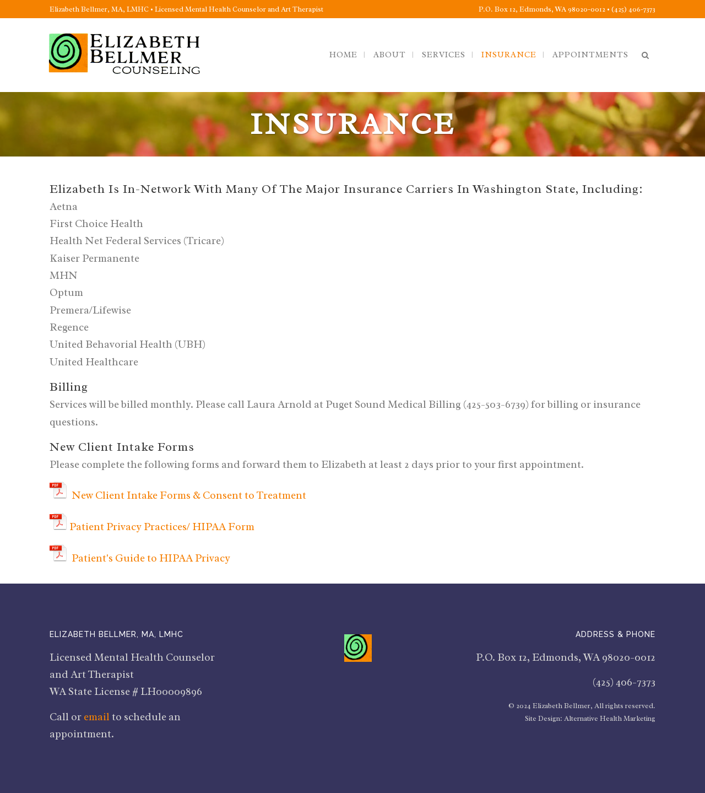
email (97, 717)
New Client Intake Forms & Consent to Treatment (189, 495)
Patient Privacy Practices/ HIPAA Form (163, 526)
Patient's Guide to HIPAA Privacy (151, 558)
